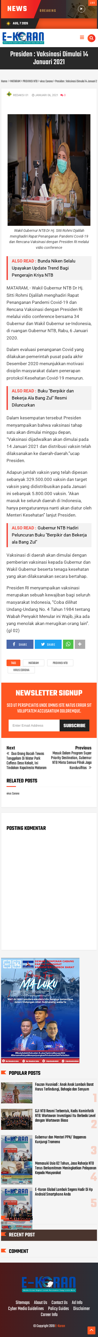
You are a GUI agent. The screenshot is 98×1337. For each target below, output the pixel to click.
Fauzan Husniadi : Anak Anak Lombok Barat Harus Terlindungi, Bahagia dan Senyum (64, 1087)
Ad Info (77, 1303)
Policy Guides (58, 1309)
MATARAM (33, 663)
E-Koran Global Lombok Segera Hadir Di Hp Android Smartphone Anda (64, 1192)
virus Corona (21, 670)
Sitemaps (23, 1303)
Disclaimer (81, 1309)
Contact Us (59, 1303)
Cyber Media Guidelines (26, 1309)
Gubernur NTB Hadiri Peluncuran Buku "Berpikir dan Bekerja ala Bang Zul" (49, 535)
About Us (40, 1303)
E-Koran (60, 1326)
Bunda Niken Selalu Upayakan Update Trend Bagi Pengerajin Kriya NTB (43, 268)
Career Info (49, 1315)
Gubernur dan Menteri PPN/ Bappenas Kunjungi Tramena (60, 1140)
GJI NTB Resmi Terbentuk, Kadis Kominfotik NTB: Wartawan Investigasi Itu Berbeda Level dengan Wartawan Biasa (65, 1116)
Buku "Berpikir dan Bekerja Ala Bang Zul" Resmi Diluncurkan (43, 398)
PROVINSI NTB (60, 663)
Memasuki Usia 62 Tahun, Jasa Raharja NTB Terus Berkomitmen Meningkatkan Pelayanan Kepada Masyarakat (65, 1168)
